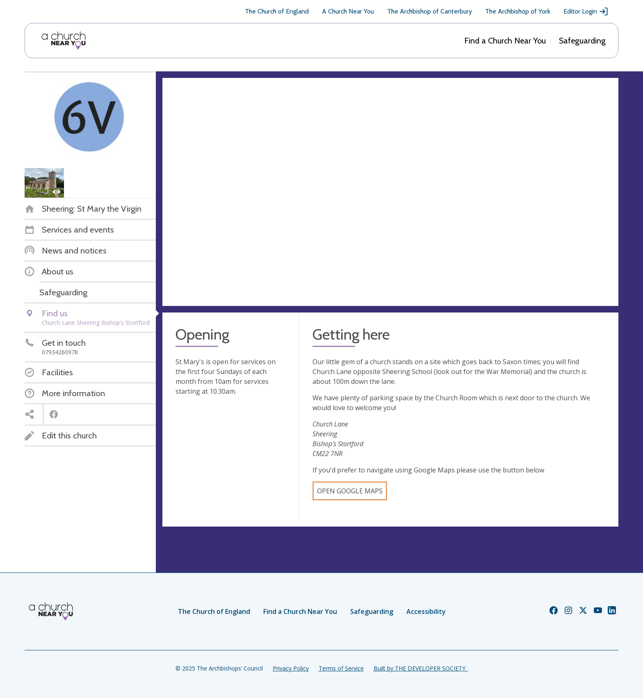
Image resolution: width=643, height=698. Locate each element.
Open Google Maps (350, 490)
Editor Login (586, 11)
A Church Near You (348, 11)
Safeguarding (582, 41)
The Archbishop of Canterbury (429, 11)
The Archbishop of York (517, 11)
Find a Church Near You (505, 41)
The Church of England (277, 11)
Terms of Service (341, 668)
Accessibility (426, 611)
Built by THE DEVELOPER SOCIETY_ (421, 668)
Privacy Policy (291, 668)
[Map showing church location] (390, 192)
